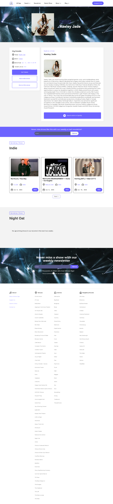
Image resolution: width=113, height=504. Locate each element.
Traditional (57, 399)
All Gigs (18, 3)
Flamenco (56, 332)
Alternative (57, 296)
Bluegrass (56, 303)
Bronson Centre (39, 339)
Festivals (37, 371)
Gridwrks (37, 381)
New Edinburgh (84, 335)
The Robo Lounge (39, 495)
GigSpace (37, 378)
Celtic (55, 310)
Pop (55, 360)
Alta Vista (82, 296)
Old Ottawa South (62, 160)
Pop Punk (56, 363)
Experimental (57, 328)
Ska (55, 385)
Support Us (98, 3)
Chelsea (81, 310)
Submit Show (48, 3)
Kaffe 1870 (37, 410)
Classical (56, 314)
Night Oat (22, 54)
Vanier (81, 356)
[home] (11, 3)
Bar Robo (37, 324)
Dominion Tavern (39, 367)
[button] (27, 3)
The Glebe (82, 353)
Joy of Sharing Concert (40, 406)
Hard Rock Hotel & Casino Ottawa (43, 388)
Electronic (56, 324)
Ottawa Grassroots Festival (42, 445)
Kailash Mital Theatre (40, 413)
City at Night (38, 356)
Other (36, 442)
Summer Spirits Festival (41, 473)
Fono (78, 184)
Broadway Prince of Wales (41, 335)
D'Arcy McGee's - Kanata (41, 363)
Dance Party (57, 321)
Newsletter (37, 3)
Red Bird (37, 463)
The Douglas (38, 484)
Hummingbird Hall (39, 399)
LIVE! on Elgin (38, 417)
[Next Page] (56, 196)
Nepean (81, 332)
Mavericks (37, 420)
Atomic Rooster (39, 314)
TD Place (37, 477)
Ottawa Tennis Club (40, 449)
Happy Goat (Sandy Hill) (41, 385)
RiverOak (37, 466)
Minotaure (37, 427)
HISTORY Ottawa (39, 392)
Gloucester (82, 321)
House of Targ (49, 184)
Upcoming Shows (16, 143)
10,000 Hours (38, 296)
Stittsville (82, 349)
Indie (21, 58)
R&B (55, 371)
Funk (55, 339)
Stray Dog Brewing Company (42, 470)
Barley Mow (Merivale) (40, 321)
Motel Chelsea (38, 431)
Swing (55, 395)
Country (56, 317)
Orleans (82, 342)
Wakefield (82, 363)
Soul (55, 388)
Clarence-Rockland (84, 314)
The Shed (37, 498)
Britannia (82, 300)
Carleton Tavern (39, 349)
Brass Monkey (38, 328)
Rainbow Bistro (39, 459)
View (35, 189)
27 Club (16, 184)
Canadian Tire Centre (40, 346)
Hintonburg (83, 324)
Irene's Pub (37, 403)
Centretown (65, 22)
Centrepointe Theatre (40, 353)
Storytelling (57, 392)
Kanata (81, 328)
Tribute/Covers (58, 403)
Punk (55, 367)
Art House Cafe (38, 310)
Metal (55, 356)
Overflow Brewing (39, 456)
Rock (55, 378)
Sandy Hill (82, 346)
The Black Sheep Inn (40, 481)
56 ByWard (37, 303)
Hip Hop (56, 346)
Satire (55, 381)
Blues (55, 307)
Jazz (55, 353)
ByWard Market (33, 160)
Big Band (56, 300)
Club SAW (37, 360)
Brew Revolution (39, 332)
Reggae (56, 374)
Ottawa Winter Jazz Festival (42, 452)
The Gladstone (38, 488)
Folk (55, 335)
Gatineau (82, 317)
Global (55, 342)
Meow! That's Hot (39, 424)
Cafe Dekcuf (38, 342)
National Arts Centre (40, 434)
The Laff (37, 491)
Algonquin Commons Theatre (42, 307)
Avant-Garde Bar (39, 317)
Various (81, 360)
